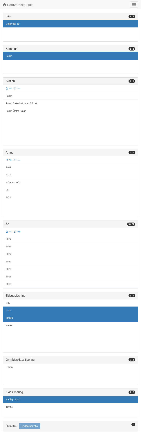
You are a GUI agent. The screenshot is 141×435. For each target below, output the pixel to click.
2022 (8, 254)
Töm (17, 231)
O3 (7, 189)
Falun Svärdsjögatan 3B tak (21, 103)
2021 (8, 261)
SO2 (8, 197)
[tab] (70, 426)
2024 (8, 239)
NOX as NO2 (13, 182)
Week (9, 325)
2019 (8, 276)
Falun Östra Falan (16, 110)
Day (8, 302)
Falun (9, 56)
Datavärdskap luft (18, 5)
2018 (8, 284)
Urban (9, 367)
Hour (8, 310)
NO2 (8, 174)
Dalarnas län (13, 23)
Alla (9, 88)
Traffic (9, 407)
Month (9, 317)
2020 (8, 269)
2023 (8, 246)
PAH (8, 167)
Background (12, 399)
